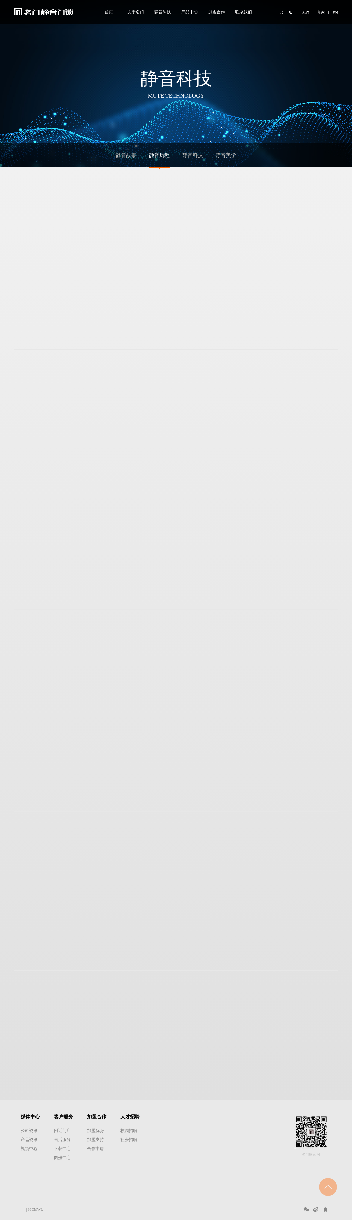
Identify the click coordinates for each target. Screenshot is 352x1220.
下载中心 (62, 1148)
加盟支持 (95, 1139)
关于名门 (135, 12)
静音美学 (226, 155)
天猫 (305, 12)
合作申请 (95, 1148)
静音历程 (159, 155)
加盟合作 (216, 12)
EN (335, 12)
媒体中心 (30, 1116)
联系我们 (243, 12)
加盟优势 (95, 1130)
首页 (109, 12)
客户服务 (63, 1116)
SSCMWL (35, 1209)
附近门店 (62, 1130)
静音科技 (162, 12)
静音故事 (126, 155)
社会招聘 (128, 1139)
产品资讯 (29, 1139)
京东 (321, 12)
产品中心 (189, 12)
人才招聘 (130, 1116)
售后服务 (62, 1139)
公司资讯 (29, 1130)
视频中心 (29, 1148)
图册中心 (62, 1157)
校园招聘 (128, 1130)
